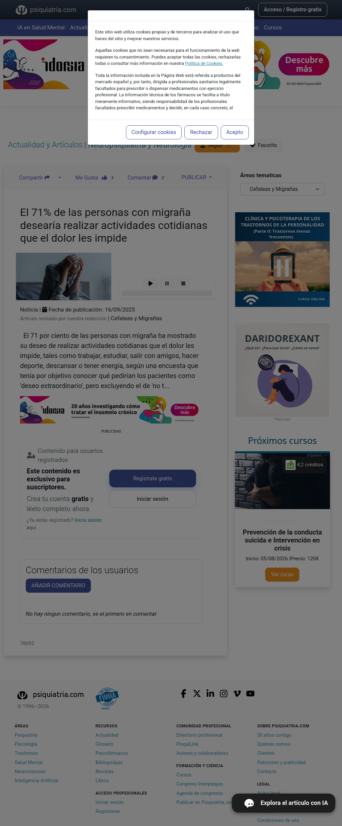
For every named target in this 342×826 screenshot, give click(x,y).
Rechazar (201, 132)
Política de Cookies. (204, 63)
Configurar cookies (154, 132)
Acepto (234, 132)
